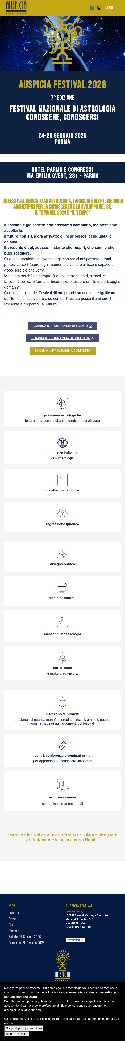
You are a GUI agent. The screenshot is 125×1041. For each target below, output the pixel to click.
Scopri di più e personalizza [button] (24, 1028)
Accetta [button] (23, 1034)
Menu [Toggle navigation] (111, 7)
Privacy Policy (43, 939)
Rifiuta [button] (10, 1034)
